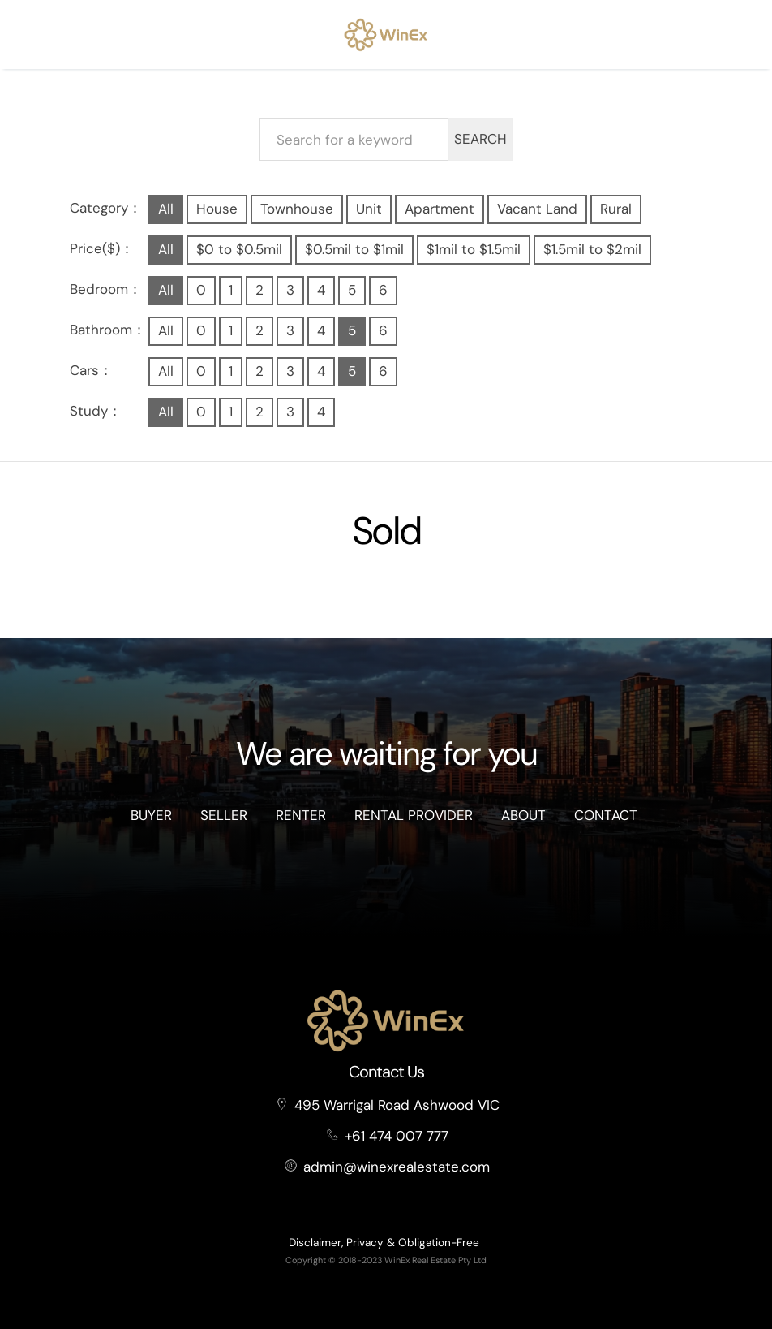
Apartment (439, 209)
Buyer (151, 815)
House (217, 209)
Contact (605, 815)
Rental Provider (413, 815)
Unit (369, 209)
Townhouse (296, 209)
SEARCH (480, 139)
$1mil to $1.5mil (474, 249)
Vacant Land (537, 209)
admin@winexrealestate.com (396, 1167)
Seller (223, 815)
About (523, 815)
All (166, 209)
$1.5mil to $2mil (592, 249)
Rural (616, 209)
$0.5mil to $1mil (354, 249)
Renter (301, 815)
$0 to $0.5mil (239, 249)
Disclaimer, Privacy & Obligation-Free (384, 1242)
